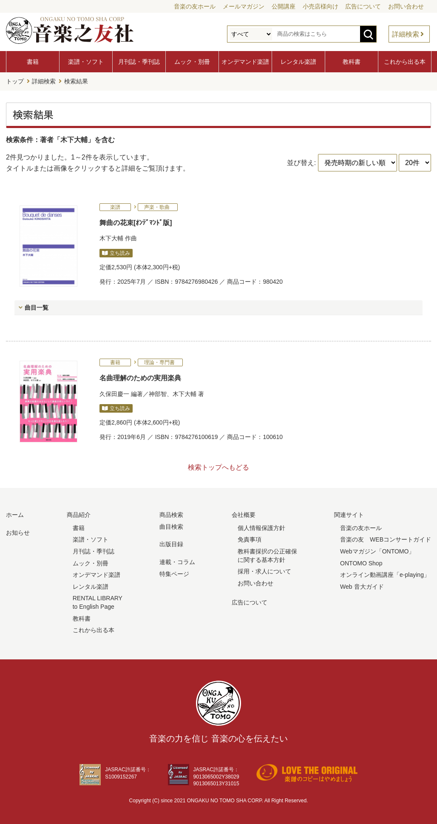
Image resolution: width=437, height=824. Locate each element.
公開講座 (283, 6)
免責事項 (249, 539)
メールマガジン (243, 6)
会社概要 (243, 514)
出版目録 (171, 544)
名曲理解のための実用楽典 (140, 377)
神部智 (158, 393)
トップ (15, 81)
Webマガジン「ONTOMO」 (377, 550)
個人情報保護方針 (261, 527)
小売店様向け (320, 6)
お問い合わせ (406, 6)
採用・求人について (264, 570)
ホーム (15, 514)
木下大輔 (111, 237)
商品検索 (171, 514)
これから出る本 (405, 61)
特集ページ (174, 573)
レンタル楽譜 (298, 61)
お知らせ (18, 532)
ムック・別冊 (192, 61)
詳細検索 (405, 34)
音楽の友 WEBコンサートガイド (385, 539)
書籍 (33, 61)
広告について (363, 6)
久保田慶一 (114, 393)
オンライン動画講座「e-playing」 (385, 574)
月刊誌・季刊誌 (139, 61)
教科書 (351, 61)
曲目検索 (171, 526)
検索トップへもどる (218, 466)
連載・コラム (177, 561)
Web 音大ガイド (361, 586)
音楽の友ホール (195, 6)
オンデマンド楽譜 (245, 61)
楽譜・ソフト (86, 61)
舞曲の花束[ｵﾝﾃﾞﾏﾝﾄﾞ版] (135, 222)
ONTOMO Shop (361, 562)
